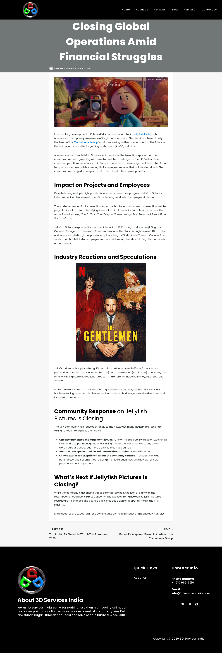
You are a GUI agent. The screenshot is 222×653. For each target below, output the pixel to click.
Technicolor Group (86, 142)
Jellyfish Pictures (144, 134)
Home (126, 9)
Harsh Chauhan (65, 68)
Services (159, 9)
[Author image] (51, 68)
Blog (175, 9)
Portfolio (189, 9)
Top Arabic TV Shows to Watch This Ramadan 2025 (79, 533)
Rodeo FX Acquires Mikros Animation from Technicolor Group (143, 533)
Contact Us (209, 9)
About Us (142, 9)
